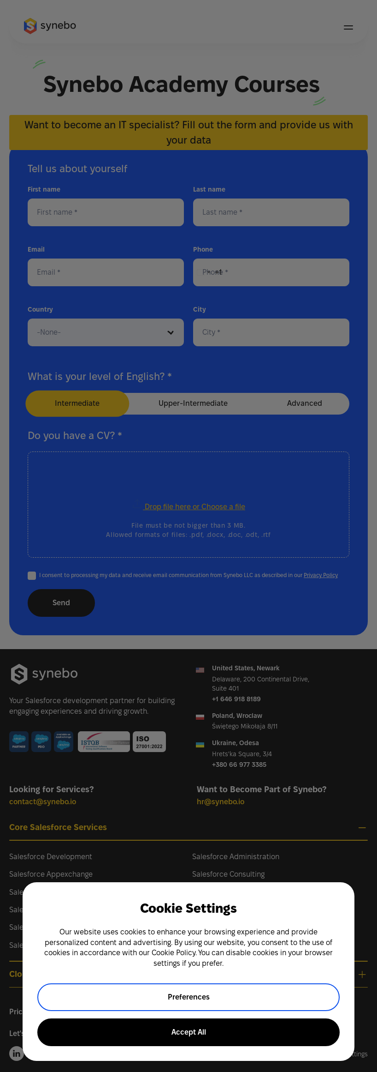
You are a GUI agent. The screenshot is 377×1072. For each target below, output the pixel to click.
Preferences (189, 997)
